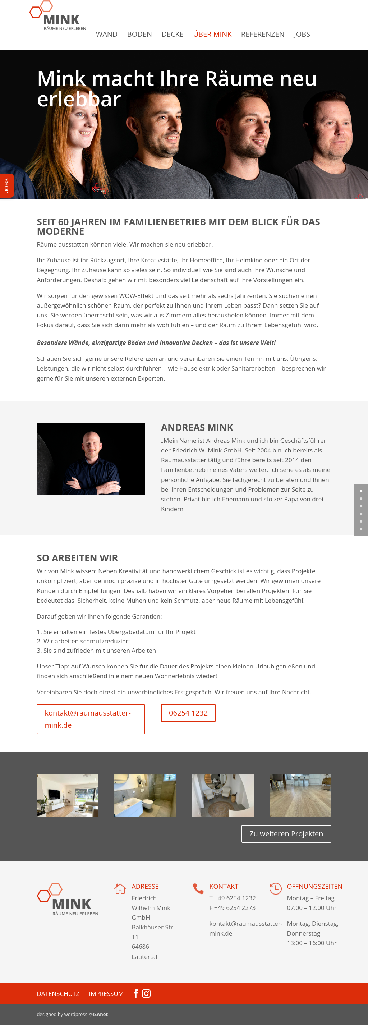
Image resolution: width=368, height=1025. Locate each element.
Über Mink (227, 34)
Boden (155, 34)
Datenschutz (58, 993)
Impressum (106, 993)
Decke (188, 34)
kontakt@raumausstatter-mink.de (87, 719)
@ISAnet (98, 1014)
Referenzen (278, 34)
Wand (122, 34)
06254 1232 (188, 713)
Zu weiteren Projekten (286, 833)
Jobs (317, 34)
